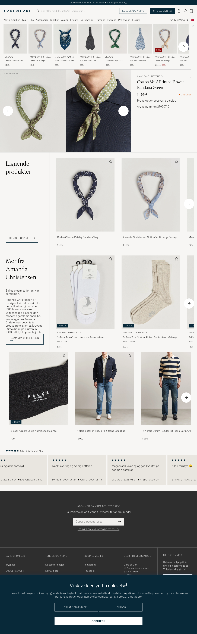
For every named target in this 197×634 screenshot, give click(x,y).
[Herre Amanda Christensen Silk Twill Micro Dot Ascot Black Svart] (90, 39)
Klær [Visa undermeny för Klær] (24, 19)
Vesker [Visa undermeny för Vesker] (64, 19)
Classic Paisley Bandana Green (114, 61)
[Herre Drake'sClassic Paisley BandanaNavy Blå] (85, 195)
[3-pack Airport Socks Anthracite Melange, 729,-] (38, 396)
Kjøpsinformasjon (55, 564)
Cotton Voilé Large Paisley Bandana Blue (38, 61)
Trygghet (10, 564)
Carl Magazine (179, 20)
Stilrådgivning (162, 11)
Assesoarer (11, 73)
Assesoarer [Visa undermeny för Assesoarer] (42, 19)
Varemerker (87, 19)
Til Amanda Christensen (24, 339)
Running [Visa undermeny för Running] (111, 19)
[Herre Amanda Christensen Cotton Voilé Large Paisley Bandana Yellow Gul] (165, 39)
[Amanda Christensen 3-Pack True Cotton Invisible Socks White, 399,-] (85, 302)
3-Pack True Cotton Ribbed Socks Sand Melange (150, 337)
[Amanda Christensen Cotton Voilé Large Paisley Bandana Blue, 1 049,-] (40, 45)
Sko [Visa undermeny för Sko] (32, 19)
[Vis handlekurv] (191, 10)
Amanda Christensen (40, 57)
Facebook (89, 570)
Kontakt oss (51, 570)
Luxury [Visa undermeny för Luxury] (136, 19)
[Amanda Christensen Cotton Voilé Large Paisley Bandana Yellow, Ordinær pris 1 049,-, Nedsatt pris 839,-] (165, 45)
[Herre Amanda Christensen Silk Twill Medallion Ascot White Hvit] (140, 39)
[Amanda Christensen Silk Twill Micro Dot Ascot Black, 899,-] (90, 45)
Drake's (9, 57)
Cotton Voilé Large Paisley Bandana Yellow (164, 61)
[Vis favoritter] (185, 11)
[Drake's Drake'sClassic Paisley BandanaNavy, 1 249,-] (15, 45)
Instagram (90, 564)
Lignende (18, 167)
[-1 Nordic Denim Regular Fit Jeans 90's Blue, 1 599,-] (104, 396)
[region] (98, 470)
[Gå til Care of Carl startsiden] (17, 11)
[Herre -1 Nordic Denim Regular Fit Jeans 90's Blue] (104, 388)
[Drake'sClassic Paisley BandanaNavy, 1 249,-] (85, 202)
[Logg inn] (179, 11)
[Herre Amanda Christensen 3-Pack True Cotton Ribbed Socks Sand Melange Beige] (151, 292)
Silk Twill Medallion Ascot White (138, 61)
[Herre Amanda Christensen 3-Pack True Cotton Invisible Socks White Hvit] (85, 292)
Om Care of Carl (15, 570)
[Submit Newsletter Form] (119, 521)
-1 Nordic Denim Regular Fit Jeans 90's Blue (100, 430)
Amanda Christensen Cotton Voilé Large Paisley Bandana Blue (150, 237)
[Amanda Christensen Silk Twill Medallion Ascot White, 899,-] (140, 45)
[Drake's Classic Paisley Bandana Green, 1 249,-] (115, 45)
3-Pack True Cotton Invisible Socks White (80, 337)
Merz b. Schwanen (64, 57)
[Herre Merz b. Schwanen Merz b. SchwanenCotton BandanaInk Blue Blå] (65, 39)
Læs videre (135, 596)
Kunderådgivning (133, 11)
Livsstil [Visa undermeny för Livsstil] (74, 19)
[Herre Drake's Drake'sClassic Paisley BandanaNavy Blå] (15, 39)
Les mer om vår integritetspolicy (98, 529)
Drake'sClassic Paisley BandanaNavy (14, 61)
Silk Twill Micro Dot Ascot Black (88, 61)
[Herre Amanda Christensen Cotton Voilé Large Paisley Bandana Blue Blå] (40, 39)
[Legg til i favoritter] (110, 162)
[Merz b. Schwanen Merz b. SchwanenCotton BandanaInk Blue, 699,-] (65, 45)
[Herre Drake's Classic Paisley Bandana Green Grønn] (115, 39)
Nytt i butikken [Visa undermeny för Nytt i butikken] (12, 19)
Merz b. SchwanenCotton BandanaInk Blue (65, 61)
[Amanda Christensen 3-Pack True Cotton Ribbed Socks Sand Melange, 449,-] (151, 302)
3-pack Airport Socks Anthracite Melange (33, 430)
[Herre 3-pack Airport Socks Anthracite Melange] (38, 388)
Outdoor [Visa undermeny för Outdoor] (100, 19)
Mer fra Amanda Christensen (21, 269)
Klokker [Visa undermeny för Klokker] (54, 19)
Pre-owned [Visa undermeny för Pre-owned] (124, 19)
